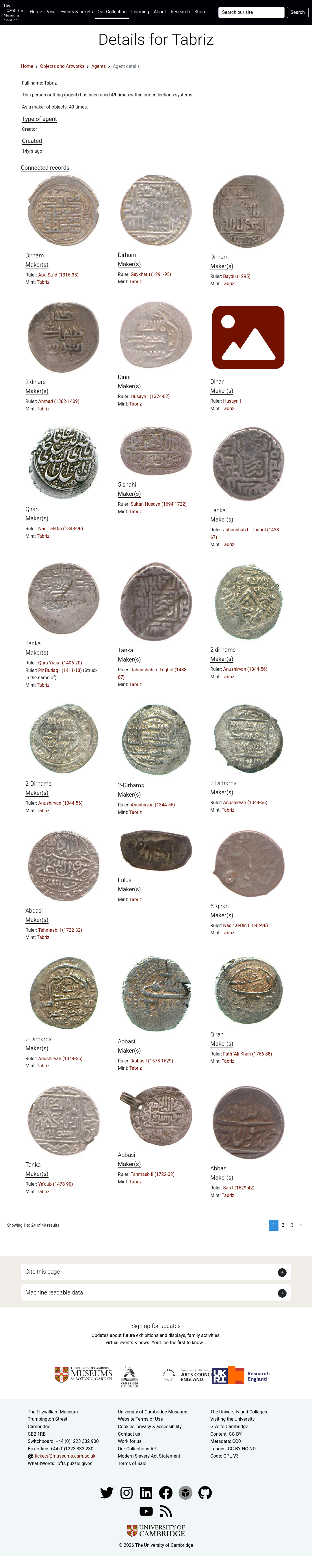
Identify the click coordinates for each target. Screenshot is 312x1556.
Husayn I (232, 401)
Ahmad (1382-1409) (58, 401)
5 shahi (127, 484)
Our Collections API (138, 1449)
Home (37, 11)
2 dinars (35, 381)
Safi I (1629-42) (239, 1188)
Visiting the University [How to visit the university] (232, 1419)
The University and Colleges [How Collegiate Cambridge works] (238, 1412)
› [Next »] (301, 1225)
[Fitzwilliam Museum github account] (205, 1492)
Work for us (130, 1441)
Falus (124, 880)
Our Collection (112, 11)
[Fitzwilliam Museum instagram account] (127, 1492)
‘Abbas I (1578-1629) (152, 1061)
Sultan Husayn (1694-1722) (159, 504)
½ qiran (219, 906)
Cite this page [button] (42, 1271)
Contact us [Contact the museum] (129, 1434)
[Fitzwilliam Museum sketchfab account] (186, 1492)
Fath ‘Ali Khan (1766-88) (247, 1054)
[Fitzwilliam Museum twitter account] (107, 1492)
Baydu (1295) (236, 276)
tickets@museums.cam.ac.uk (65, 1456)
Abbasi (34, 910)
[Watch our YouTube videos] (147, 1511)
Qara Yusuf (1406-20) (60, 663)
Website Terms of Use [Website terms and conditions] (140, 1419)
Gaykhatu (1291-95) (151, 274)
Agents (98, 66)
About (160, 11)
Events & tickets (76, 11)
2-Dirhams (38, 783)
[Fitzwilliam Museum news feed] (166, 1511)
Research (180, 11)
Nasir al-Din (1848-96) (60, 528)
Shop (199, 11)
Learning (140, 11)
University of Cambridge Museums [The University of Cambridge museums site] (153, 1412)
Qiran (32, 509)
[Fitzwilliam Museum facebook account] (147, 1492)
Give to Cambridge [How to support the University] (229, 1426)
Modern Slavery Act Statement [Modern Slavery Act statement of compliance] (149, 1456)
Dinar (124, 376)
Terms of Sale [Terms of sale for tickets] (132, 1463)
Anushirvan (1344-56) (245, 669)
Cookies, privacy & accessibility (150, 1426)
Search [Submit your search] (298, 12)
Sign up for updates (156, 1325)
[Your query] (251, 12)
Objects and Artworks (62, 66)
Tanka (218, 510)
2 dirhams (223, 649)
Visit (51, 11)
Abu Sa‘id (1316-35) (58, 275)
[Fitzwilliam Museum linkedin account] (166, 1492)
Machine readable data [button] (54, 1292)
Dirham (34, 255)
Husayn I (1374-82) (150, 396)
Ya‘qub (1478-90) (55, 1184)
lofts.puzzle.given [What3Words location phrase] (74, 1463)
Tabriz (43, 282)
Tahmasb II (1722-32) (60, 930)
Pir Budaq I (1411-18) (60, 670)
